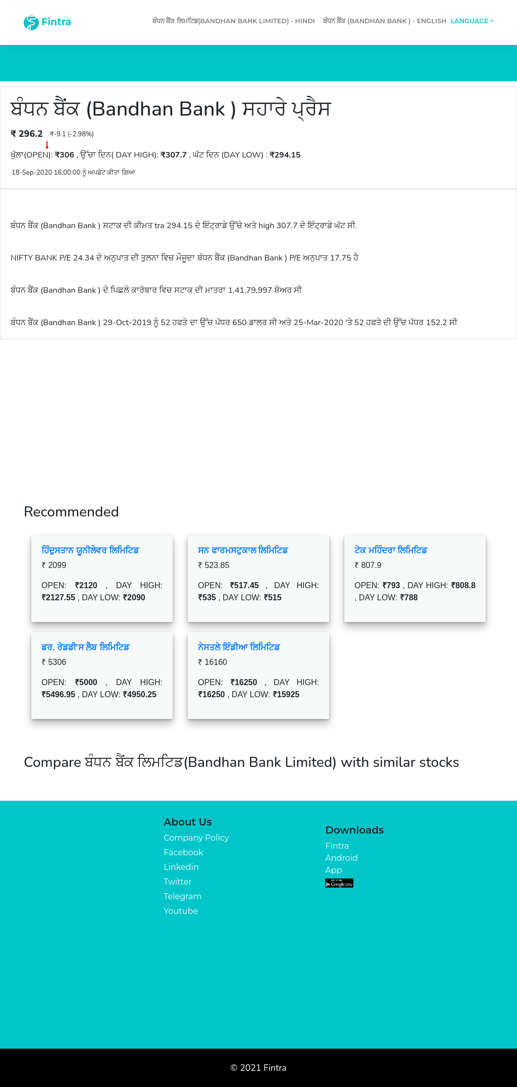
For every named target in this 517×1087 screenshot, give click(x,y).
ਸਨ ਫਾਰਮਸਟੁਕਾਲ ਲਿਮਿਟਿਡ (243, 550)
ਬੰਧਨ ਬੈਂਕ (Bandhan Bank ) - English (385, 21)
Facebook (183, 852)
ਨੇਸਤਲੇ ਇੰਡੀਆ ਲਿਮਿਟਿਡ (239, 647)
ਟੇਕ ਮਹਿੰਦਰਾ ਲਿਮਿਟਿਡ (390, 550)
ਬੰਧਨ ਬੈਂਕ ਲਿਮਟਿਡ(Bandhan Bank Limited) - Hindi (233, 21)
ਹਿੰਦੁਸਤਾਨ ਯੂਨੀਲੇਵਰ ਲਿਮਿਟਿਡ (90, 550)
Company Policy (196, 838)
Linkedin (181, 867)
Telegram (182, 896)
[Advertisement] (258, 415)
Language (469, 21)
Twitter (177, 882)
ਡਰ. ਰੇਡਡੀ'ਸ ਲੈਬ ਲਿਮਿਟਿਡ (85, 647)
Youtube (181, 911)
